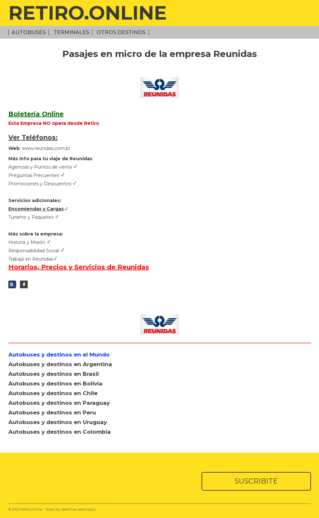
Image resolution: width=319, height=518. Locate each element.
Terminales (71, 32)
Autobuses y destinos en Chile (53, 393)
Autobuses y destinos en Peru (52, 412)
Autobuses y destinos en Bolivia (55, 383)
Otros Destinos (121, 32)
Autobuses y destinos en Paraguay (59, 403)
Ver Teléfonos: (33, 137)
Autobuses (29, 32)
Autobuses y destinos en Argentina (60, 364)
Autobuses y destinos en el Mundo (59, 354)
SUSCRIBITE (256, 481)
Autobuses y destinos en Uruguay (57, 422)
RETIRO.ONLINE (87, 12)
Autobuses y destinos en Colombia (59, 432)
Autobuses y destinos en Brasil (53, 374)
